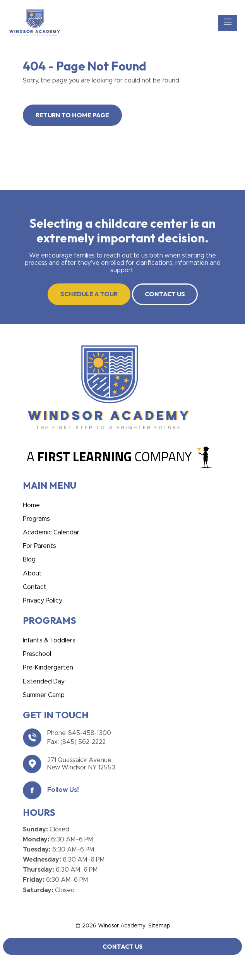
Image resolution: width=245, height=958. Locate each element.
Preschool (37, 654)
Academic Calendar (51, 532)
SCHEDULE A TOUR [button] (89, 294)
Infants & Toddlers (49, 640)
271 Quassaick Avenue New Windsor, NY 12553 (81, 764)
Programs (36, 519)
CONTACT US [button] (165, 294)
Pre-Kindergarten (48, 667)
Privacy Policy (42, 600)
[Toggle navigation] (227, 23)
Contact (34, 587)
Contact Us (123, 946)
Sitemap (159, 926)
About (32, 573)
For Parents (39, 546)
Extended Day (44, 681)
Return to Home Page (72, 115)
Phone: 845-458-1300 (79, 733)
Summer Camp (44, 695)
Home (31, 505)
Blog (29, 559)
